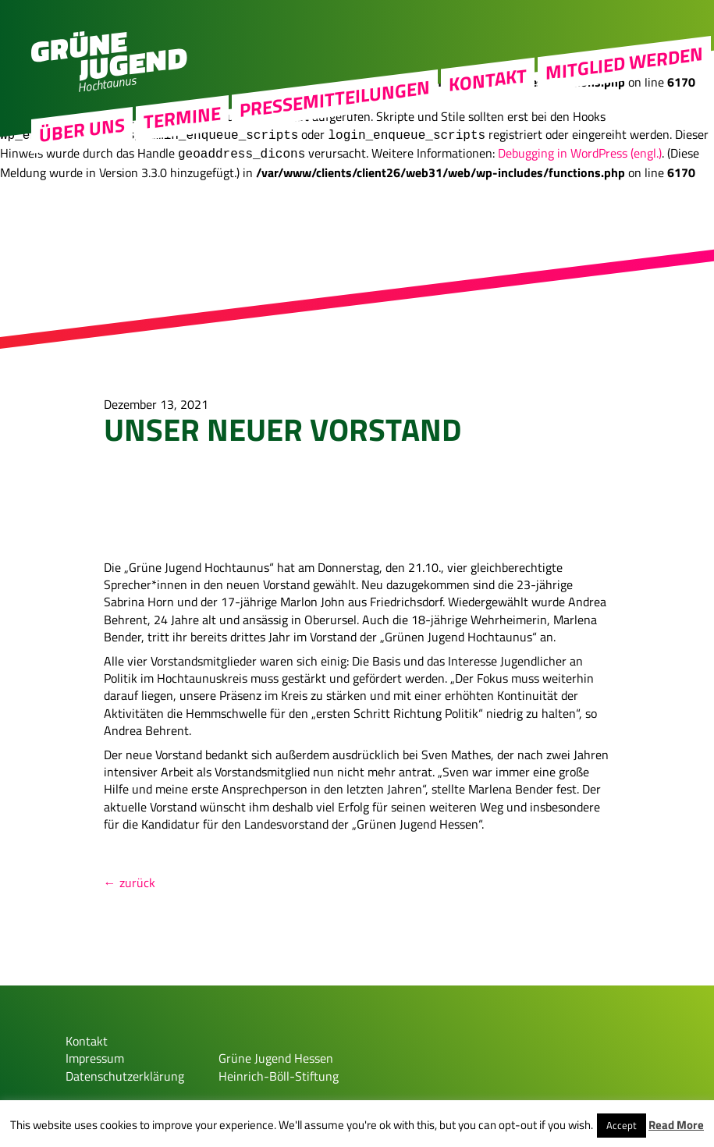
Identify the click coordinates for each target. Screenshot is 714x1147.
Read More (676, 1125)
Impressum (95, 1051)
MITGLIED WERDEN (624, 81)
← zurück (129, 876)
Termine (182, 135)
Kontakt (488, 97)
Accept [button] (621, 1125)
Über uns (82, 148)
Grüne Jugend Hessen (275, 1051)
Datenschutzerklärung (125, 1069)
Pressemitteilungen (335, 117)
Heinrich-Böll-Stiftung (278, 1069)
